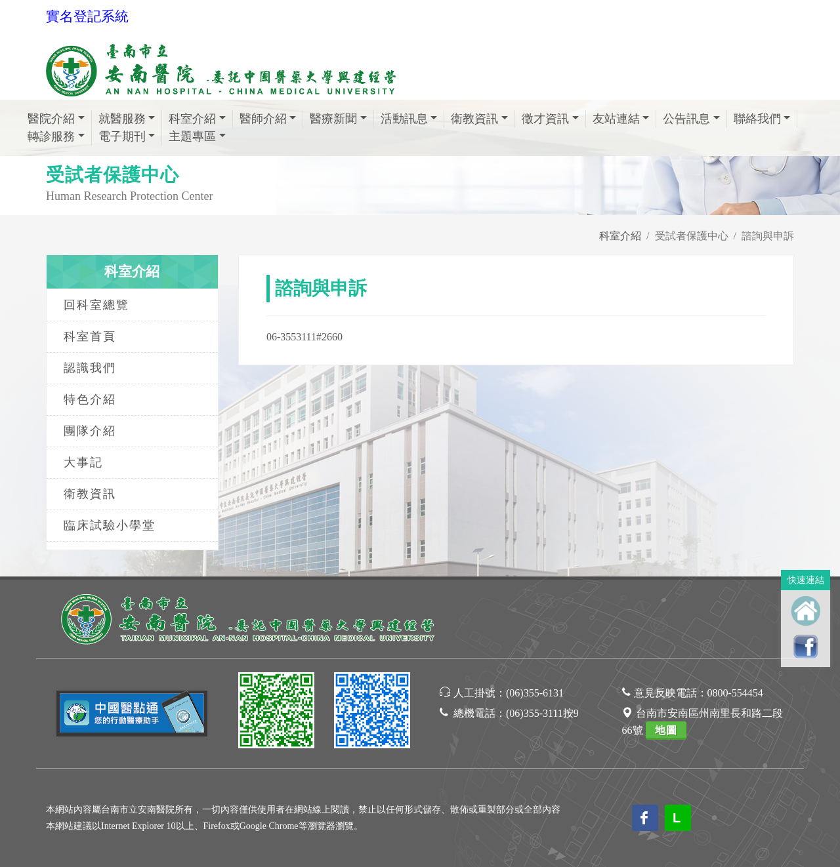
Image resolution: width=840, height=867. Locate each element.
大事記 (83, 462)
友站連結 (616, 118)
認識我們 (90, 367)
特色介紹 (90, 399)
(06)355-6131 (535, 692)
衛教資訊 (474, 118)
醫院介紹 (51, 118)
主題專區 (192, 136)
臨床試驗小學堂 (110, 525)
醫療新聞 (333, 118)
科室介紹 (192, 118)
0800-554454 (735, 692)
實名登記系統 (87, 16)
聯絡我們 (757, 118)
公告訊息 (686, 118)
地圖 (666, 730)
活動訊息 (404, 118)
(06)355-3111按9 (542, 713)
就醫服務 (122, 118)
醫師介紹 (263, 118)
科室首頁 (90, 336)
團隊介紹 (90, 430)
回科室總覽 (96, 305)
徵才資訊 (545, 118)
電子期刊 (122, 136)
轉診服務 (51, 136)
